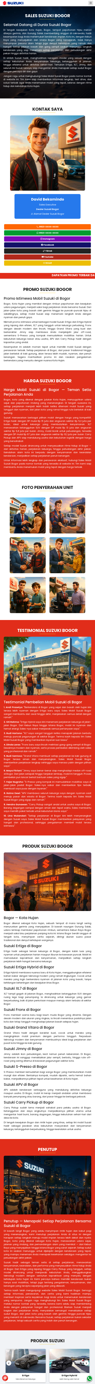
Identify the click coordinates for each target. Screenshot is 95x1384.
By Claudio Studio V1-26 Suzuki (47, 1379)
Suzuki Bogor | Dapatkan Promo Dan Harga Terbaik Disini (56, 1376)
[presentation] (8, 1308)
